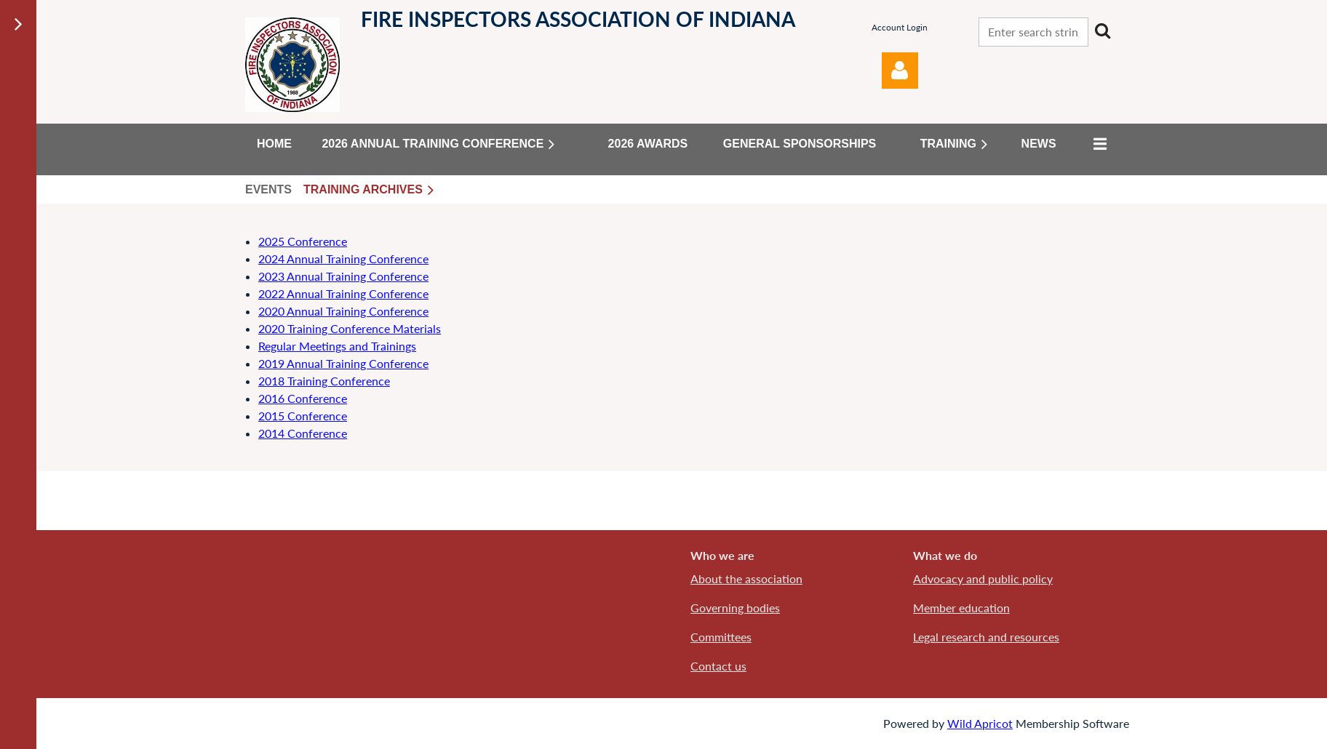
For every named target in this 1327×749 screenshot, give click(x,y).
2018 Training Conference (324, 381)
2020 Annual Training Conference (343, 311)
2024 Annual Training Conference (343, 258)
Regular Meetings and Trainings (337, 346)
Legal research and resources (986, 637)
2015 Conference (302, 415)
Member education (961, 607)
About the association (746, 578)
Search (1102, 30)
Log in (900, 70)
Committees (721, 637)
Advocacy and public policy (983, 578)
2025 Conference (302, 241)
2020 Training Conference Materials (349, 328)
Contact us (718, 666)
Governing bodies (735, 607)
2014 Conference (302, 433)
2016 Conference (302, 398)
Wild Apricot (980, 723)
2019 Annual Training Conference (343, 363)
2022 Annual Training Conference (343, 293)
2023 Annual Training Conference (343, 276)
